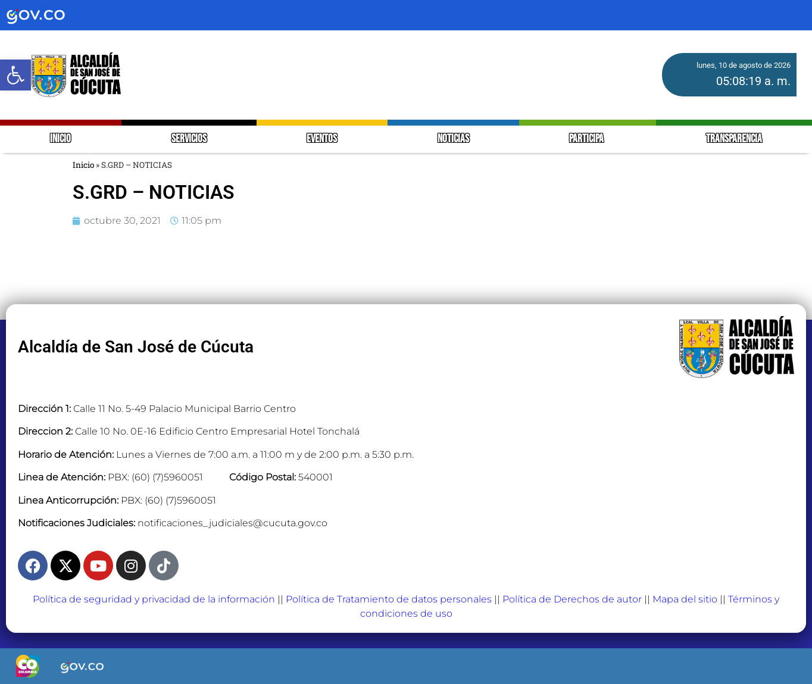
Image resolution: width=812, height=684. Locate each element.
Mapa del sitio (684, 599)
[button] (15, 75)
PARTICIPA (587, 139)
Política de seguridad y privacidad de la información (154, 599)
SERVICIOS (189, 139)
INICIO (60, 139)
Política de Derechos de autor (572, 599)
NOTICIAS (453, 139)
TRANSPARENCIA (734, 139)
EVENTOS (322, 139)
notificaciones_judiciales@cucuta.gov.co (232, 523)
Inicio (83, 165)
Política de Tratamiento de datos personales (389, 599)
